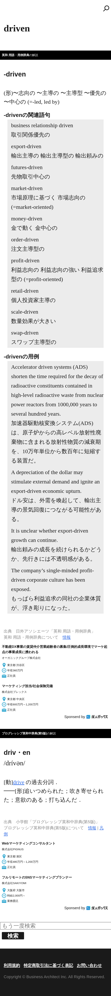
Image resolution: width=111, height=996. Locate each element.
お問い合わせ (89, 965)
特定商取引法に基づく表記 (48, 965)
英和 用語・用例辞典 (15, 55)
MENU (9, 10)
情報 (67, 637)
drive (18, 782)
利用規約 (12, 965)
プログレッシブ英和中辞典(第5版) (24, 733)
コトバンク (57, 8)
